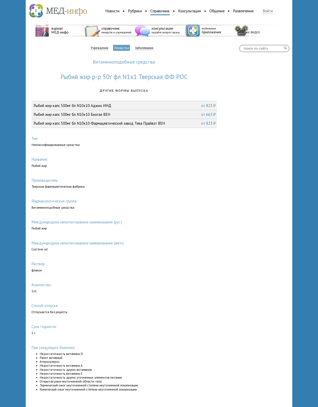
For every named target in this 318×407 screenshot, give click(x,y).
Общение (217, 10)
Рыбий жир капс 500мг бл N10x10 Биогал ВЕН (125, 114)
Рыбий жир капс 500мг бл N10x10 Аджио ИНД (125, 105)
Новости (112, 10)
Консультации (189, 10)
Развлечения (243, 10)
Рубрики (135, 10)
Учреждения (99, 48)
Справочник (160, 10)
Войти (268, 11)
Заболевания (144, 48)
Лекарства (121, 48)
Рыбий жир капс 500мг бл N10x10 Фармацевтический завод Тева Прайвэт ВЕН (125, 123)
